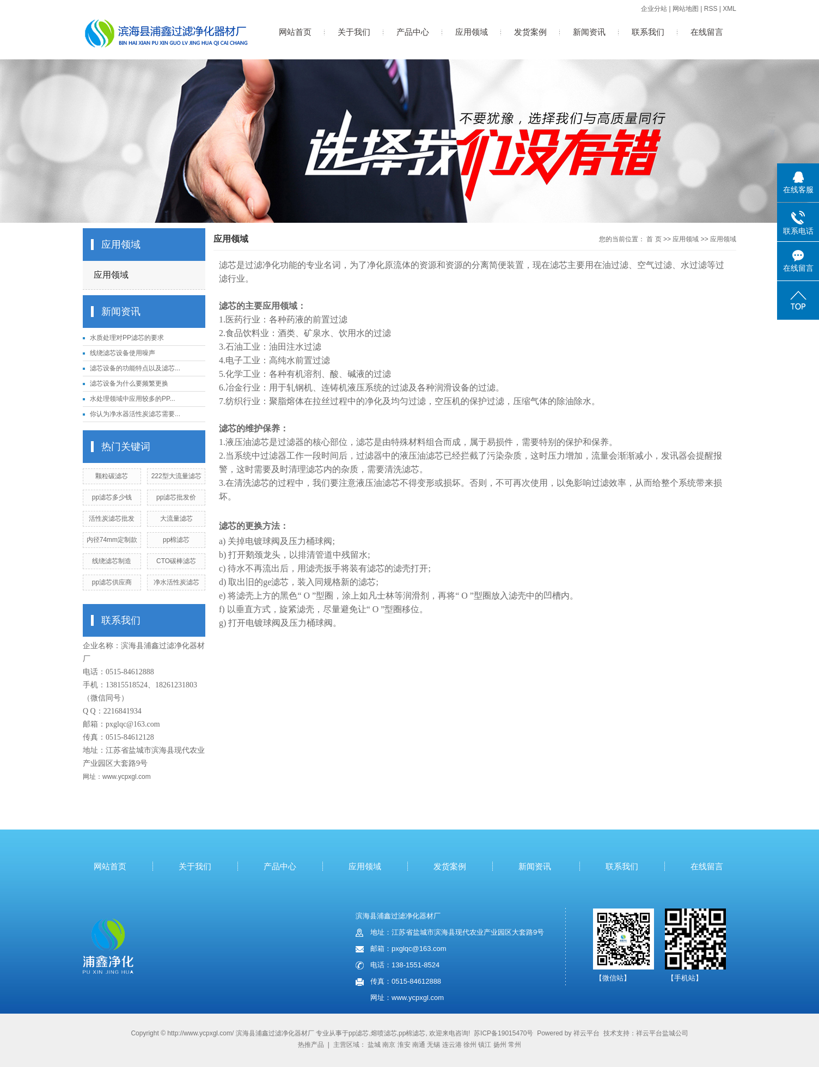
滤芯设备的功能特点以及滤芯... (135, 368)
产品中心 (412, 31)
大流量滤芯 (176, 518)
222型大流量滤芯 (176, 476)
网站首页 (295, 31)
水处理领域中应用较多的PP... (132, 399)
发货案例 (530, 31)
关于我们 (354, 31)
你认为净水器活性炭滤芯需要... (135, 414)
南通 (418, 1044)
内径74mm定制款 (112, 540)
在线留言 (706, 31)
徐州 (469, 1044)
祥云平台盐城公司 (662, 1033)
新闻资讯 (589, 31)
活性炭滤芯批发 (112, 518)
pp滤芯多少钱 (112, 497)
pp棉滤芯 (176, 540)
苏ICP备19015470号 (503, 1033)
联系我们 (648, 31)
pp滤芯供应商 (112, 582)
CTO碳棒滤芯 (176, 561)
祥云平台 (586, 1033)
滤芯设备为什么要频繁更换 (129, 383)
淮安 (404, 1044)
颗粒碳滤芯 (111, 476)
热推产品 (311, 1044)
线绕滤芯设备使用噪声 (122, 353)
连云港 (452, 1044)
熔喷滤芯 (384, 1033)
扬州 (499, 1044)
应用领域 (471, 31)
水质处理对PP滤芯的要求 (127, 338)
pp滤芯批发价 (176, 497)
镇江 (484, 1044)
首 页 (653, 239)
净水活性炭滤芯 (176, 582)
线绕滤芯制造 (111, 561)
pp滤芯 (359, 1033)
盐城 (374, 1044)
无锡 (433, 1044)
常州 (514, 1044)
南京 (388, 1044)
